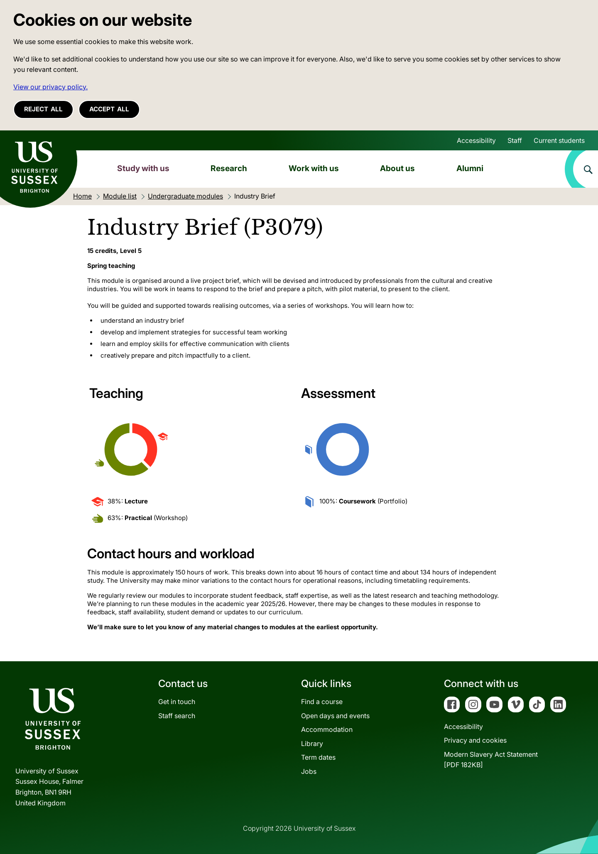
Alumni (469, 168)
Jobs (308, 771)
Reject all (43, 109)
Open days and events (335, 716)
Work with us (314, 168)
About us (397, 168)
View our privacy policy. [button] (50, 87)
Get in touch (176, 701)
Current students (559, 140)
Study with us (143, 168)
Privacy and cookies (475, 740)
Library (312, 743)
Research (229, 168)
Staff (514, 140)
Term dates (318, 757)
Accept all (109, 109)
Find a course (322, 701)
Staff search (176, 716)
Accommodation (327, 729)
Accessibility (476, 140)
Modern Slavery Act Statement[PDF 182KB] (491, 759)
